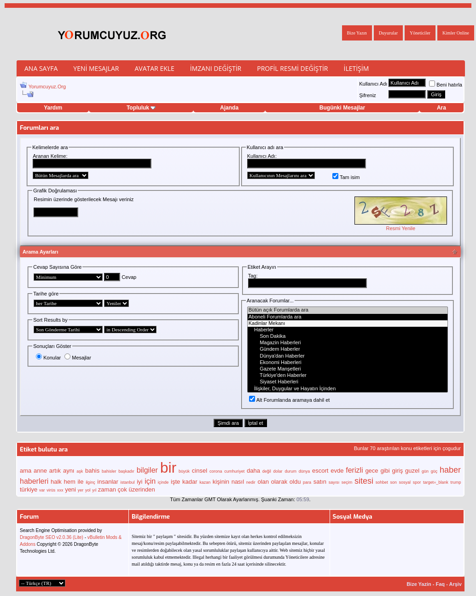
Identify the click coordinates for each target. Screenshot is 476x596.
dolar (278, 471)
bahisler (109, 471)
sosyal (405, 482)
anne (40, 470)
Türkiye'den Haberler (347, 375)
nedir (250, 482)
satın (319, 481)
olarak (279, 481)
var (42, 490)
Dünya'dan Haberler (347, 356)
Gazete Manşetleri (347, 369)
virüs (50, 490)
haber (450, 469)
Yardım (53, 107)
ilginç (90, 482)
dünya (304, 471)
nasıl (238, 481)
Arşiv (455, 584)
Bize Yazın (357, 32)
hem (69, 481)
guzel (412, 470)
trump (455, 482)
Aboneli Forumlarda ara (347, 317)
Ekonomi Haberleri (347, 362)
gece (371, 470)
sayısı (334, 482)
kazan (204, 482)
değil (266, 471)
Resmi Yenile (400, 228)
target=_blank (435, 482)
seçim (347, 482)
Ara (441, 107)
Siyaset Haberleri (347, 382)
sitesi (363, 481)
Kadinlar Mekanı (347, 323)
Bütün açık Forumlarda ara (347, 310)
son (393, 482)
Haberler (347, 330)
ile (80, 481)
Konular (48, 357)
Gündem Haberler (347, 349)
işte (175, 481)
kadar (189, 481)
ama (25, 470)
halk (56, 481)
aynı (69, 470)
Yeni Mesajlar (96, 68)
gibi (384, 470)
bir (168, 467)
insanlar (107, 481)
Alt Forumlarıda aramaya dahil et (289, 400)
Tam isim (346, 177)
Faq (440, 584)
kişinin (221, 481)
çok (122, 489)
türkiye (28, 489)
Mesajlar (77, 357)
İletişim (356, 68)
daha (253, 470)
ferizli (354, 470)
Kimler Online (455, 32)
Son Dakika (347, 336)
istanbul (128, 482)
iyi (139, 481)
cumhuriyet (234, 471)
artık (55, 470)
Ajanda (229, 107)
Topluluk (141, 107)
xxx (60, 490)
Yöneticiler (420, 32)
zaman (107, 489)
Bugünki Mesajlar (342, 107)
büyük (184, 471)
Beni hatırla (445, 84)
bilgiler (147, 470)
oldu (295, 481)
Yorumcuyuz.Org (47, 86)
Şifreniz (367, 95)
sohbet (382, 482)
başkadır (126, 471)
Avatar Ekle (154, 68)
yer (81, 490)
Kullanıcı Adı (373, 84)
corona (215, 471)
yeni (70, 489)
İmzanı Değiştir (215, 68)
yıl (94, 490)
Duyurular (388, 32)
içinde (163, 482)
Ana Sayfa (41, 68)
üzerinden (142, 489)
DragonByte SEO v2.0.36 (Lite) (51, 537)
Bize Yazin (418, 584)
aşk (79, 471)
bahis (92, 470)
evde (337, 470)
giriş (397, 470)
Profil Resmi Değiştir (292, 68)
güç (434, 471)
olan (263, 481)
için (150, 481)
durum (290, 471)
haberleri (34, 481)
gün (425, 471)
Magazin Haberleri (347, 343)
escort (320, 470)
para (307, 482)
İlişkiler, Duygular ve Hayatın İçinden (347, 389)
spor (417, 482)
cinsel (199, 470)
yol (88, 490)
